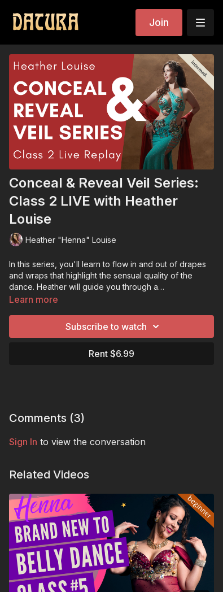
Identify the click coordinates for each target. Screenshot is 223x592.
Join (159, 22)
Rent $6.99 (111, 353)
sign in (23, 441)
